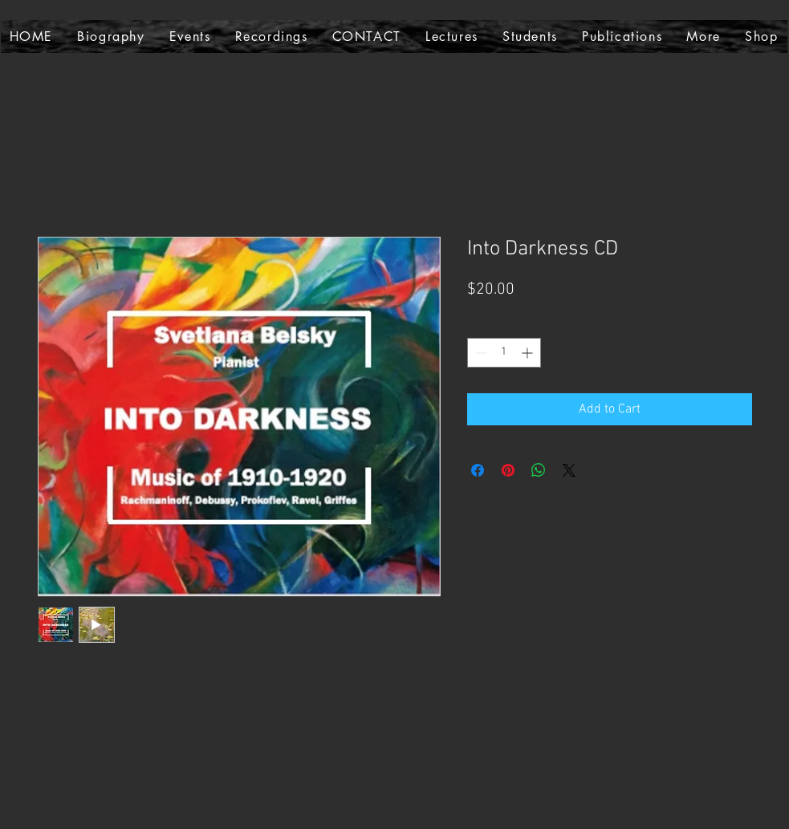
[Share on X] (569, 470)
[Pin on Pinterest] (508, 470)
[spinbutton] (504, 353)
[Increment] (529, 353)
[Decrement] (480, 353)
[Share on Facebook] (477, 470)
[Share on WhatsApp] (538, 470)
